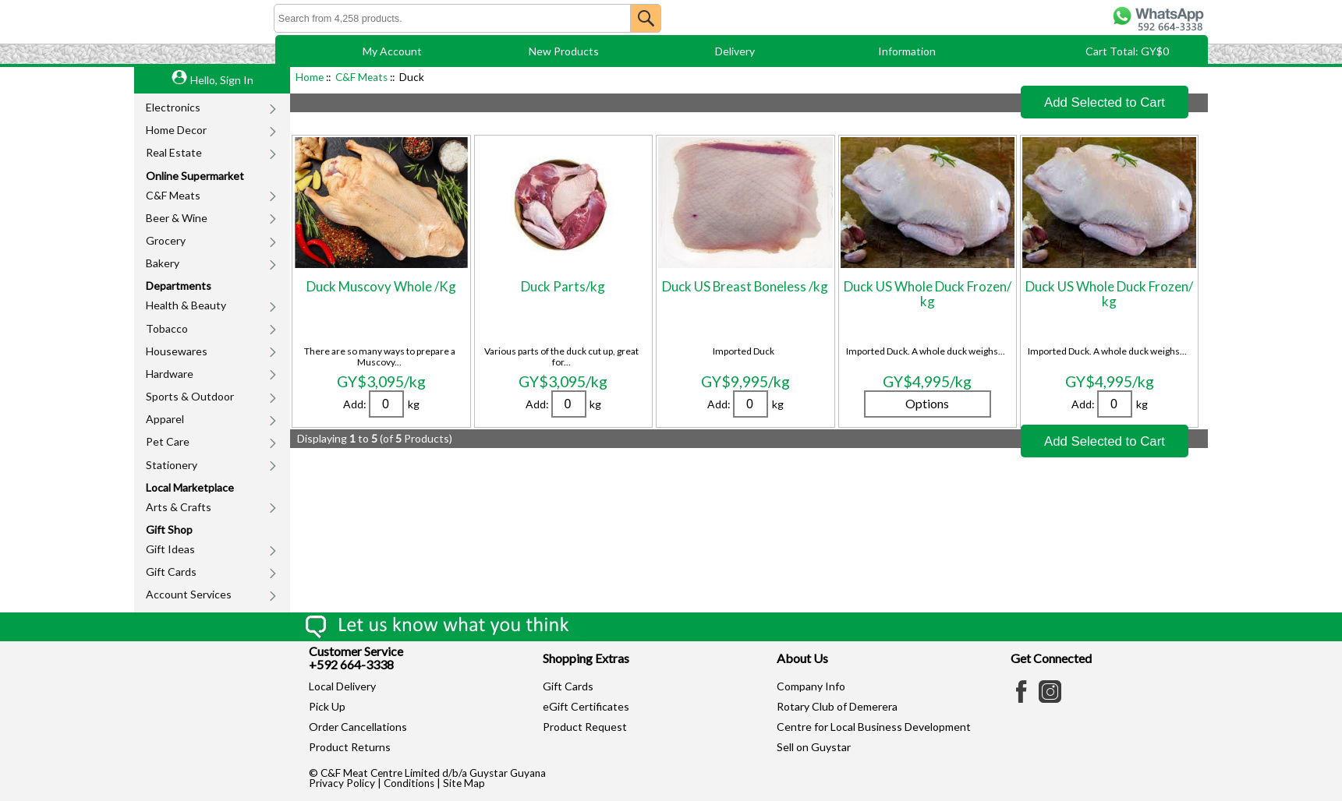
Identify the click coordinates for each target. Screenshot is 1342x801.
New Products (564, 51)
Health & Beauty (186, 305)
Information (907, 51)
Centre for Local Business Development (874, 726)
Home (310, 77)
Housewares (176, 351)
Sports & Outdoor (190, 396)
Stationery (171, 464)
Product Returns (350, 746)
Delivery (735, 51)
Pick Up (327, 706)
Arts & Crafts (178, 506)
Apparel (165, 418)
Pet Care (167, 441)
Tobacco (167, 328)
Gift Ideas (170, 549)
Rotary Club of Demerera (837, 706)
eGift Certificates (586, 706)
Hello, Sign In (221, 79)
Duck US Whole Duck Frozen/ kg (927, 293)
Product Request (585, 726)
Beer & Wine (176, 217)
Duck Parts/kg (563, 286)
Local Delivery (342, 686)
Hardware (169, 373)
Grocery (166, 240)
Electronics (173, 107)
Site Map (464, 783)
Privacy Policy (342, 783)
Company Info (811, 686)
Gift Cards (171, 571)
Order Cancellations (358, 726)
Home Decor (176, 129)
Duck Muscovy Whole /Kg (381, 286)
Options (927, 403)
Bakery (162, 263)
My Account (392, 51)
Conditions (409, 783)
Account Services (189, 594)
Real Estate (174, 152)
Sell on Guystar (814, 746)
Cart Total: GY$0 (1127, 51)
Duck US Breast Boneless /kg (745, 286)
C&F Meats (173, 195)
